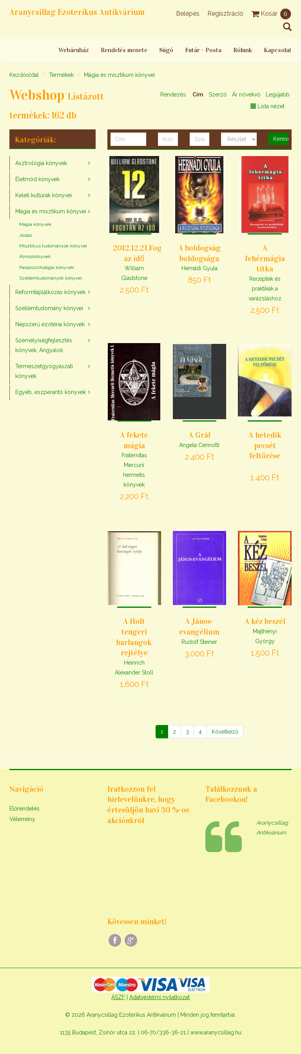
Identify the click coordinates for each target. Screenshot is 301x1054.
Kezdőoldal (24, 75)
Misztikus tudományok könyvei (53, 246)
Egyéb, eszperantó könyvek (50, 392)
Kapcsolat (278, 50)
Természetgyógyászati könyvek (44, 371)
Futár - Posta (203, 50)
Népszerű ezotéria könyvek (50, 324)
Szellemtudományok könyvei (50, 278)
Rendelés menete (124, 50)
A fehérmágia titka (265, 258)
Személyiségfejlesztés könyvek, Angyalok (43, 345)
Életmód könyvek (37, 179)
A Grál (199, 435)
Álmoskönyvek (35, 256)
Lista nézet (267, 106)
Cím (197, 94)
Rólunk (242, 50)
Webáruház (73, 50)
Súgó (166, 50)
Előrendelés (24, 808)
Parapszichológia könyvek (46, 267)
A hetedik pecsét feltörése (264, 445)
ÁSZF (118, 997)
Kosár (271, 13)
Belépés (187, 13)
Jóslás (25, 235)
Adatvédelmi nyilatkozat (159, 997)
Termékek (61, 75)
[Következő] (225, 731)
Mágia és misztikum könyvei (119, 75)
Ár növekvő (246, 94)
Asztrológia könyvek (41, 163)
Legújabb (278, 94)
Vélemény (22, 819)
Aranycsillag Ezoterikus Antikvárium (77, 12)
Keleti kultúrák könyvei (43, 195)
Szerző (218, 94)
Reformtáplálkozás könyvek (50, 292)
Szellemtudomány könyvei (49, 308)
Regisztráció (225, 13)
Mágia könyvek (35, 224)
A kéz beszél (265, 621)
